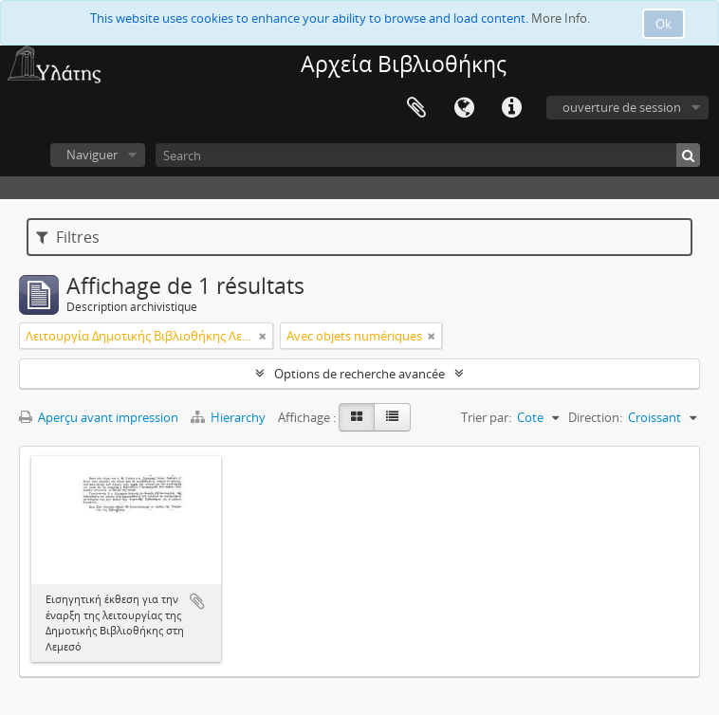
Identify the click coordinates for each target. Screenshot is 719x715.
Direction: (595, 417)
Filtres (68, 237)
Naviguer (92, 154)
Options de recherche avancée (359, 373)
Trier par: (486, 417)
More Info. (560, 18)
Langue (464, 108)
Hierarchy (229, 417)
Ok (663, 23)
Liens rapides (511, 108)
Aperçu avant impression (98, 417)
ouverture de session (621, 107)
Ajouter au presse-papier (197, 601)
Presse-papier (416, 108)
